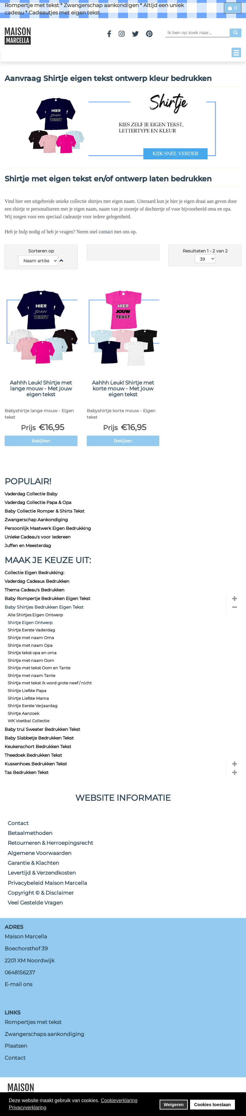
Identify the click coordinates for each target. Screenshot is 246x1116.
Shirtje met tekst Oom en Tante (39, 667)
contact (106, 231)
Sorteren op (41, 251)
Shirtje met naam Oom (31, 660)
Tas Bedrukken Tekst (27, 772)
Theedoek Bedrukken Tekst (33, 755)
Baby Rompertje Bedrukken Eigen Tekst (47, 598)
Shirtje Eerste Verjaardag (33, 705)
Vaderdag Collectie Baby (31, 494)
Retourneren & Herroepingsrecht (50, 843)
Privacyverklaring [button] (27, 1107)
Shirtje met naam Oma (31, 637)
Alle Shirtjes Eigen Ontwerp (35, 614)
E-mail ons (18, 984)
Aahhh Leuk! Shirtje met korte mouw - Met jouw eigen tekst (123, 388)
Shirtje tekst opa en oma (32, 652)
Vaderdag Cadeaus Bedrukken (37, 581)
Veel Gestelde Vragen (35, 903)
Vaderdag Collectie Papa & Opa (38, 502)
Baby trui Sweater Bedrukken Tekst (42, 729)
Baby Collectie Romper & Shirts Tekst (45, 511)
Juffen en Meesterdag (28, 545)
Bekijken (41, 441)
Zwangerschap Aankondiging (36, 519)
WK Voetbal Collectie (29, 720)
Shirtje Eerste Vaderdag (31, 629)
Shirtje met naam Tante (31, 675)
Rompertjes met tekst (33, 1022)
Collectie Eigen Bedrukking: (34, 572)
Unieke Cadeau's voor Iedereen (37, 537)
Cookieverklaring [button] (119, 1100)
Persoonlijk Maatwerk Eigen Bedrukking (48, 528)
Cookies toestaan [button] (212, 1104)
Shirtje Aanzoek (23, 713)
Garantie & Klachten (33, 863)
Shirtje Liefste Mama (28, 698)
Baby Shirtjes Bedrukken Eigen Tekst (44, 607)
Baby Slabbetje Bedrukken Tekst (39, 738)
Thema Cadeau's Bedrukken (34, 590)
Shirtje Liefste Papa (27, 690)
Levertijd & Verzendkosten (42, 873)
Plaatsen (16, 1046)
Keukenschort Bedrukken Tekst (38, 746)
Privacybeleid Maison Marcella (47, 883)
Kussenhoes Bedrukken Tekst (36, 764)
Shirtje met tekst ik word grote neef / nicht (50, 682)
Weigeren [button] (174, 1104)
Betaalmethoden (30, 833)
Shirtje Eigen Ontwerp (30, 622)
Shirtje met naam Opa (30, 645)
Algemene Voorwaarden (39, 853)
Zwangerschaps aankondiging (44, 1034)
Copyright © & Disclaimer (41, 893)
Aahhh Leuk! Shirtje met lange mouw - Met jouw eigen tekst (41, 388)
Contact (18, 823)
